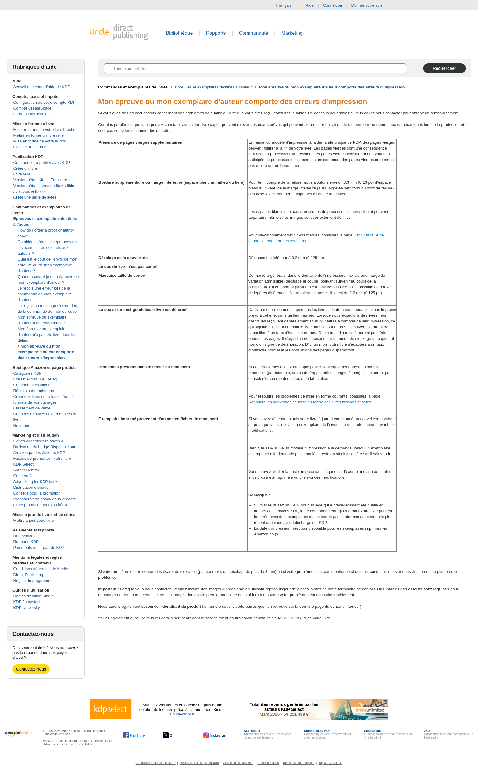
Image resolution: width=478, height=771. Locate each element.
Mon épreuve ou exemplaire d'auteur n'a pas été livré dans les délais (47, 334)
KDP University (26, 607)
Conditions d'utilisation (238, 763)
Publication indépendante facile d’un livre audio (448, 734)
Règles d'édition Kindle (33, 596)
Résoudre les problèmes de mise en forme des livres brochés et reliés (309, 402)
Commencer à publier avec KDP (41, 162)
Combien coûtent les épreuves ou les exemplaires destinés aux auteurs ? (47, 248)
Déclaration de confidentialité (199, 763)
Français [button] (286, 5)
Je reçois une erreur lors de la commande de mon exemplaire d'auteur (45, 294)
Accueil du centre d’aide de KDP (41, 87)
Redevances (24, 536)
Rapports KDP (26, 541)
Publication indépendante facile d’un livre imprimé (388, 734)
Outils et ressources (30, 147)
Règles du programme (33, 580)
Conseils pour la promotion (37, 493)
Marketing (292, 33)
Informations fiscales (31, 114)
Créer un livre (25, 168)
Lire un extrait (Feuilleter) (35, 379)
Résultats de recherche (33, 390)
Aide (310, 5)
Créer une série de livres (35, 197)
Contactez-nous (31, 669)
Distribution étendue (31, 487)
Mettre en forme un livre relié (38, 135)
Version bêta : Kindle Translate (40, 180)
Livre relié (21, 174)
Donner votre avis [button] (370, 5)
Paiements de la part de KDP (39, 547)
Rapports (216, 33)
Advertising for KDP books (36, 481)
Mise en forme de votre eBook (39, 141)
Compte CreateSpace (32, 108)
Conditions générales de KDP (156, 763)
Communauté (253, 33)
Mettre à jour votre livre (33, 520)
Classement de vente (32, 408)
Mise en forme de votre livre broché (44, 129)
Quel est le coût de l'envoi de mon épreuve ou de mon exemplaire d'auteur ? (47, 265)
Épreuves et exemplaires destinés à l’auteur (213, 87)
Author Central (26, 470)
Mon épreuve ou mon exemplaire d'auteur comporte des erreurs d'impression (46, 352)
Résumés (21, 425)
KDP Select (23, 464)
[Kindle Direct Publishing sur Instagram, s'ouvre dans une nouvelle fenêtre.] (215, 735)
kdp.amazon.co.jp (330, 763)
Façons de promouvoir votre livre (42, 458)
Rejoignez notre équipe (298, 763)
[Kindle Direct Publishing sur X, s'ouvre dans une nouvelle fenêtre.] (174, 735)
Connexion (332, 5)
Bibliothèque (179, 33)
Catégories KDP (27, 373)
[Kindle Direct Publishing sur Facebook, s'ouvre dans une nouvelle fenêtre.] (134, 735)
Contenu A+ (23, 476)
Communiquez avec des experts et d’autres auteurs (327, 734)
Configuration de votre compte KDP (44, 102)
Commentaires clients (32, 385)
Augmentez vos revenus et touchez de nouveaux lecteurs (267, 734)
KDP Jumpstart (26, 602)
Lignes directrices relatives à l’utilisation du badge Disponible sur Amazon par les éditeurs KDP (44, 447)
